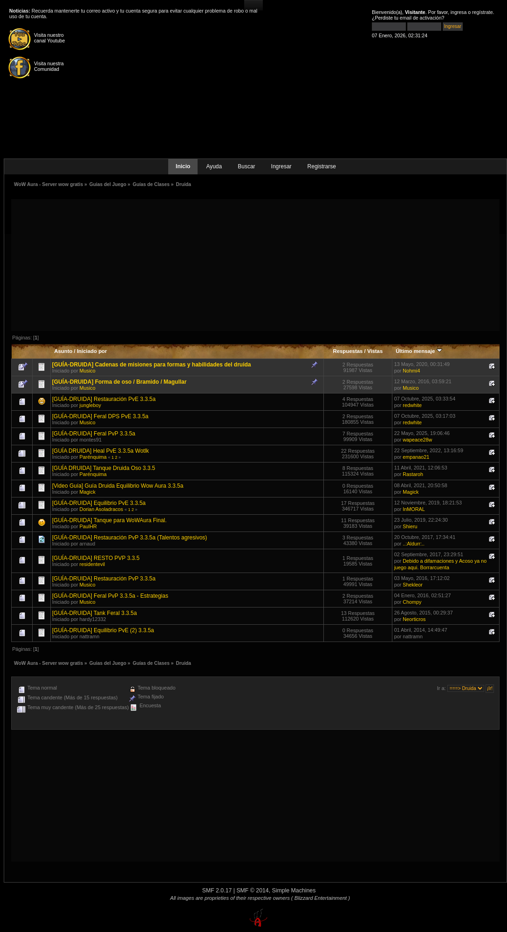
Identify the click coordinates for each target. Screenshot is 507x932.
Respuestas (348, 351)
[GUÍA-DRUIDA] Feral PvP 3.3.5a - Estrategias (110, 596)
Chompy (412, 602)
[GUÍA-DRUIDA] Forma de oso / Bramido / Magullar (119, 382)
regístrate (482, 12)
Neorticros (414, 619)
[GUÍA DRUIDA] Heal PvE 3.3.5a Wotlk (100, 451)
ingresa (459, 12)
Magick (88, 492)
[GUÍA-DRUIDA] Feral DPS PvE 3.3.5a (100, 416)
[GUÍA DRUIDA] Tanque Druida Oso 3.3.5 (103, 468)
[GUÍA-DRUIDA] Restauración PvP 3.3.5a (104, 578)
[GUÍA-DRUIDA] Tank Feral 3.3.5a (94, 613)
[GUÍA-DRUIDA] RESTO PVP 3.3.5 (96, 558)
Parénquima (93, 457)
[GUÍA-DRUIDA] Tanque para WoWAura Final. (109, 520)
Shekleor (413, 584)
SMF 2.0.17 (217, 890)
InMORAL (414, 509)
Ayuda (214, 166)
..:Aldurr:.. (414, 543)
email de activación (421, 18)
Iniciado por (92, 351)
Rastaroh (413, 474)
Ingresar (281, 166)
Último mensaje (419, 351)
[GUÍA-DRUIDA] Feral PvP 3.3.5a (94, 433)
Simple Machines (294, 890)
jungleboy (90, 405)
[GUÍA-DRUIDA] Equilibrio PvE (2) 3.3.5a (103, 630)
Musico (88, 370)
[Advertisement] (255, 264)
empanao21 (416, 457)
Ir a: (441, 688)
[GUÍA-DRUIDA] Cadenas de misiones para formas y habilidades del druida (151, 364)
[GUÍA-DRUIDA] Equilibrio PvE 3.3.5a (99, 503)
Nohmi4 (411, 370)
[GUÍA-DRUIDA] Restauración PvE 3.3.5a (104, 399)
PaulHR (88, 526)
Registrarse (322, 166)
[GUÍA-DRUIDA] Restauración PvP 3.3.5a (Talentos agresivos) (129, 537)
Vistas (375, 351)
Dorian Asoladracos (101, 509)
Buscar (246, 166)
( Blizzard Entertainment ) (320, 898)
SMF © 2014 (252, 890)
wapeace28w (417, 439)
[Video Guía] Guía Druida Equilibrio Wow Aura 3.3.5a (118, 486)
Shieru (410, 526)
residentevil (92, 564)
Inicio (183, 166)
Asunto (63, 351)
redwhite (412, 405)
